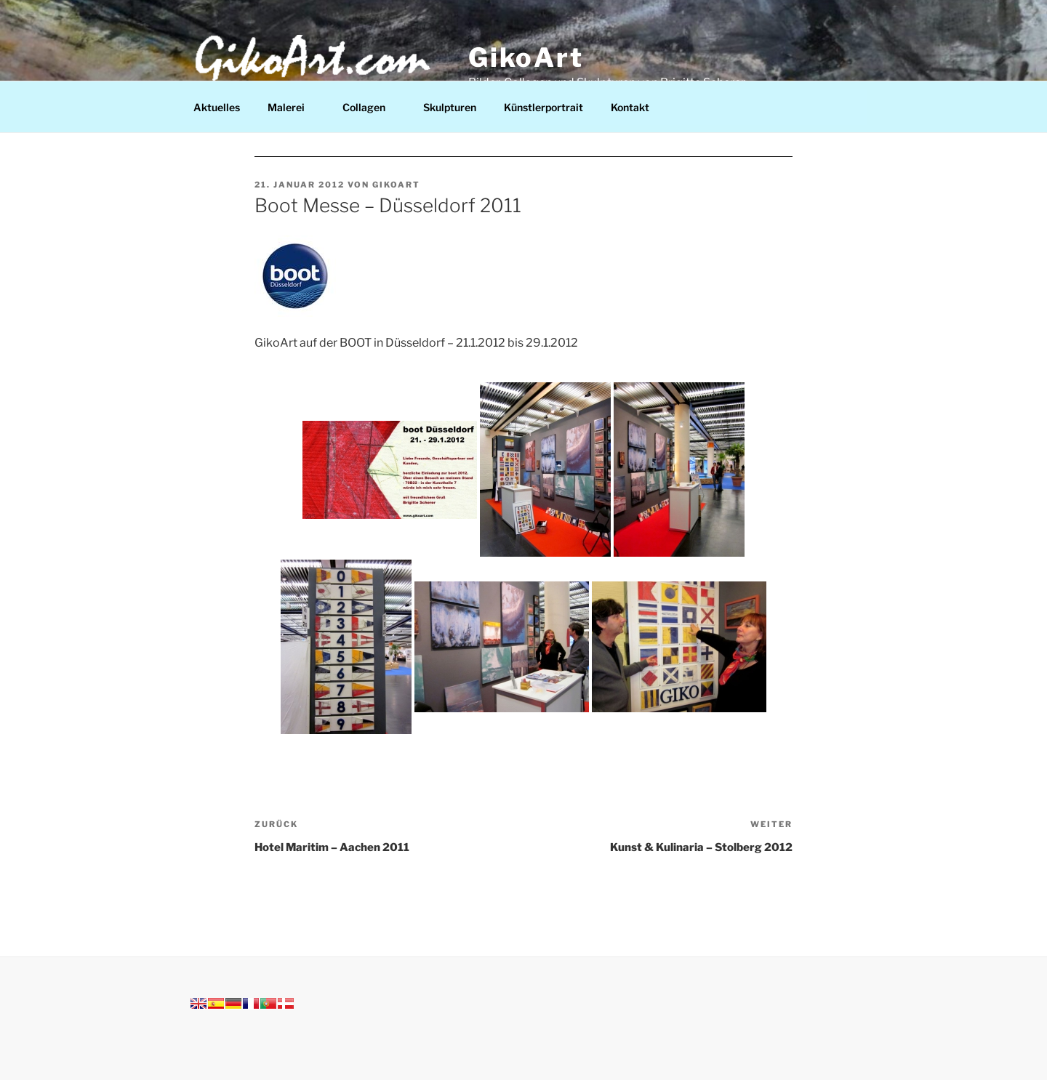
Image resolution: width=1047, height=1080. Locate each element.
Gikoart (396, 185)
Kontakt (630, 107)
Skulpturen (449, 107)
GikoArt (526, 57)
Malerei (293, 107)
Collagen (370, 107)
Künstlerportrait (543, 107)
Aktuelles (216, 107)
